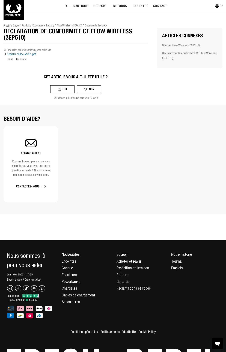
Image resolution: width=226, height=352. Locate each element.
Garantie (123, 281)
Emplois (177, 268)
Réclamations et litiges (134, 288)
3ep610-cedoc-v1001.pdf (21, 54)
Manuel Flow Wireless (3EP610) (181, 45)
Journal (176, 261)
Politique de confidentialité (118, 332)
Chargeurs (69, 288)
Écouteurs (37, 25)
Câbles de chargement (78, 295)
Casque (67, 268)
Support (123, 254)
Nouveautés (71, 254)
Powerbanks (71, 281)
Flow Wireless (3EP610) (69, 25)
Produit (26, 25)
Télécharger (21, 59)
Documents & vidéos (96, 25)
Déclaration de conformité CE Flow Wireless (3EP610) (189, 55)
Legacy (50, 25)
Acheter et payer (129, 261)
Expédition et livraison (133, 268)
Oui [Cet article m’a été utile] (65, 89)
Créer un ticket (33, 279)
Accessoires (71, 301)
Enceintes (69, 261)
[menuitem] (100, 5)
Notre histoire (181, 254)
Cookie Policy (147, 332)
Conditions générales (84, 332)
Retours (122, 274)
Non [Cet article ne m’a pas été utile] (91, 89)
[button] (31, 164)
